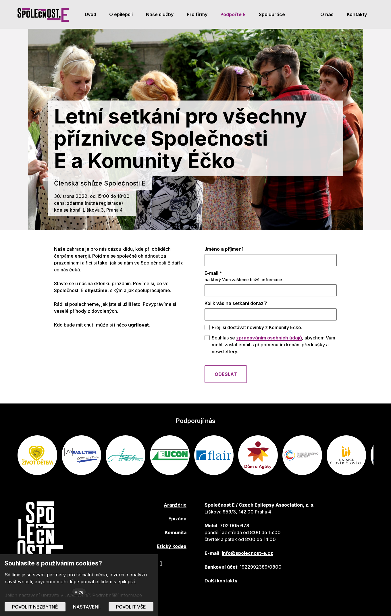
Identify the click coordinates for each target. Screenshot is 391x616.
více (79, 592)
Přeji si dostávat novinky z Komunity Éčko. (257, 329)
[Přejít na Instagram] (161, 563)
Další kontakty (221, 581)
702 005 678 (234, 525)
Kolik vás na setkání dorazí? (236, 305)
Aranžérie (175, 505)
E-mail (213, 275)
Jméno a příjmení (224, 251)
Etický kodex (171, 546)
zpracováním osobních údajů (269, 339)
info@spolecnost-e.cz (247, 553)
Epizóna (177, 519)
